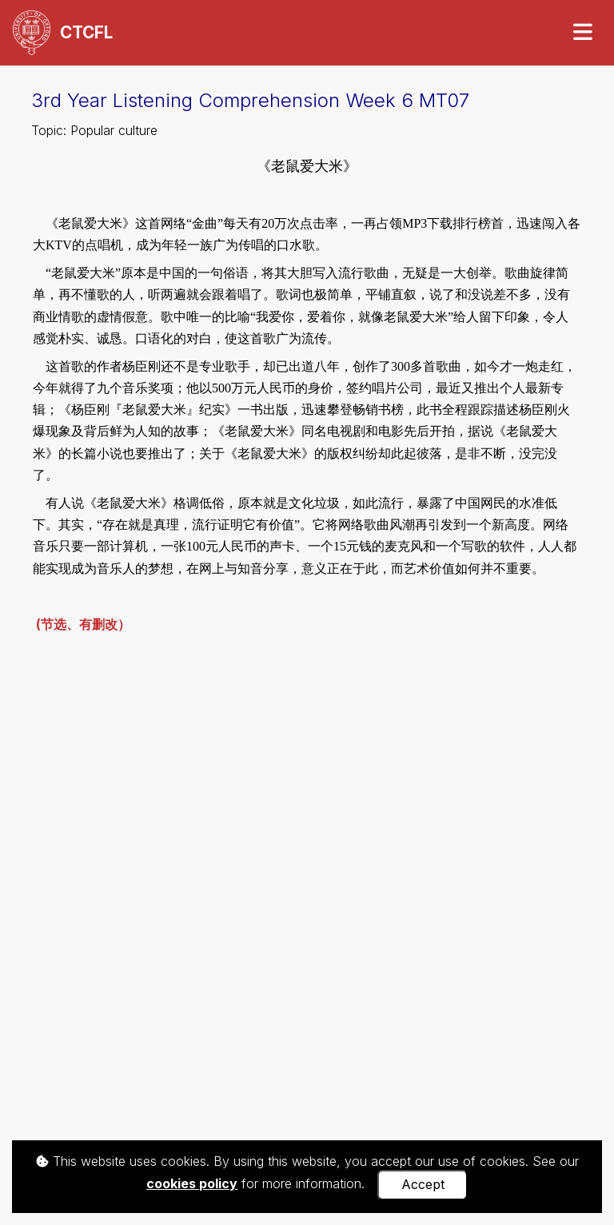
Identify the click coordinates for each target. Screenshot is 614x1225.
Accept (423, 1184)
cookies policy (191, 1183)
